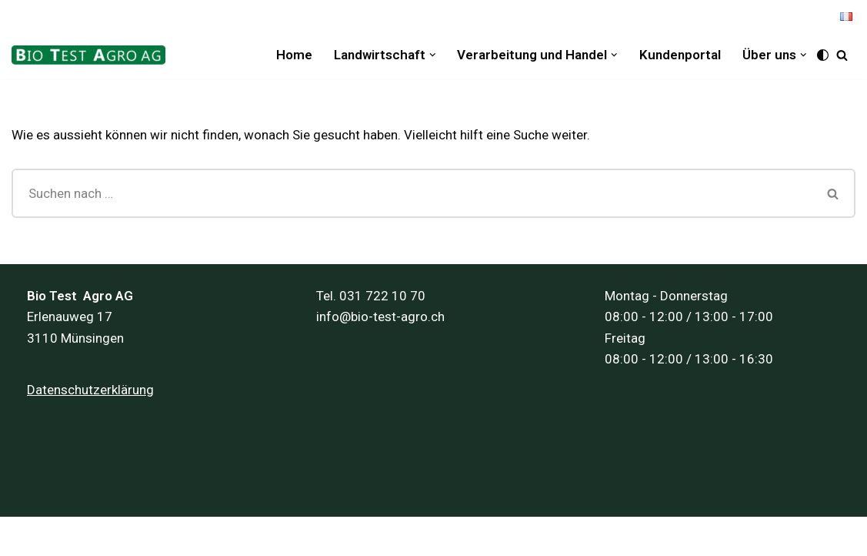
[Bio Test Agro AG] (92, 55)
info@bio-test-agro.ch (380, 316)
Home (294, 54)
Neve (26, 536)
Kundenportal (680, 54)
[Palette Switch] (823, 55)
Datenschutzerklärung (90, 389)
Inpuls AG (167, 536)
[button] (432, 55)
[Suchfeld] (842, 55)
